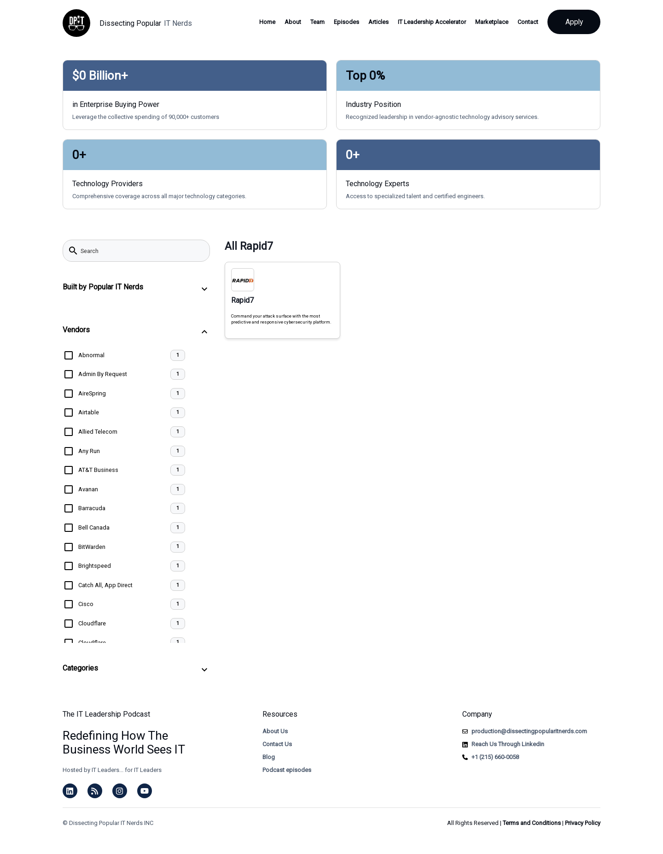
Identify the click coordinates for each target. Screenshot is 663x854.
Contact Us (277, 744)
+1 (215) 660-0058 (495, 757)
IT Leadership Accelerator (429, 21)
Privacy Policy (582, 822)
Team (314, 21)
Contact (524, 21)
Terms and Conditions (532, 822)
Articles (375, 21)
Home (264, 21)
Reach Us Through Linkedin (507, 744)
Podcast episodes (286, 769)
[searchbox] (142, 250)
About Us (275, 731)
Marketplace (488, 21)
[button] (136, 289)
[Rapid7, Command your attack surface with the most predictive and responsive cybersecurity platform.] (282, 300)
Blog (268, 757)
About (289, 21)
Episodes (343, 21)
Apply (572, 22)
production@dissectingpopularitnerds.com (529, 731)
